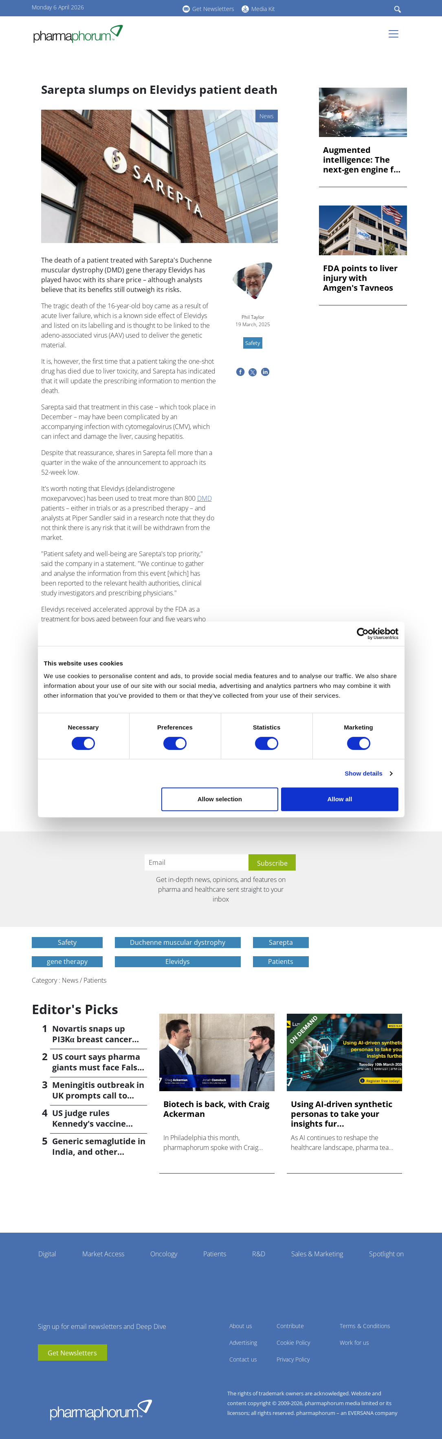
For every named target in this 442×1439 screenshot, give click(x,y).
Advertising (243, 1342)
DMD (204, 498)
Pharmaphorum (101, 1409)
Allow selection (220, 799)
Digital (47, 1253)
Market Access (103, 1253)
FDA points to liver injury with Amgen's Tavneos (360, 278)
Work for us (354, 1342)
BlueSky (154, 8)
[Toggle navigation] (396, 34)
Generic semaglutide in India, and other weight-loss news (98, 1152)
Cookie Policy (293, 1342)
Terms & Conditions (365, 1326)
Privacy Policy (293, 1359)
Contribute (290, 1326)
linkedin (142, 8)
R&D (258, 1253)
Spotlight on (386, 1253)
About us (240, 1326)
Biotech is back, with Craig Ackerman (216, 1109)
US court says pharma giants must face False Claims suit (97, 1067)
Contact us (243, 1359)
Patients (214, 1253)
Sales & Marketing (317, 1253)
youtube (129, 8)
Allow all (340, 799)
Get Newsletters (213, 9)
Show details (364, 773)
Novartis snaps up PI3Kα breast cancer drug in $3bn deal (92, 1039)
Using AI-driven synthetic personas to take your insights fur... (341, 1114)
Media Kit (263, 9)
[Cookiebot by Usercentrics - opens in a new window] (362, 634)
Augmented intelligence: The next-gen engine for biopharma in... (362, 160)
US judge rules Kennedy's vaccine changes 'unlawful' (89, 1123)
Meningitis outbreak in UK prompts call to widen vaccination (98, 1095)
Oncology (163, 1253)
